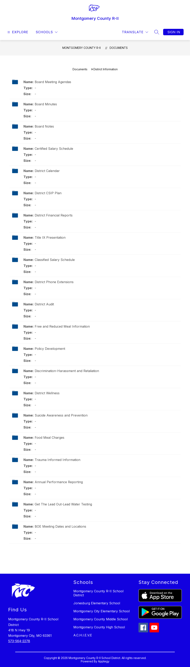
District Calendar (47, 171)
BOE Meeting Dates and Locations (60, 526)
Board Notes (44, 126)
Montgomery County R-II (81, 47)
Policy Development (50, 349)
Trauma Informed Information (57, 460)
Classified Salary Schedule (55, 260)
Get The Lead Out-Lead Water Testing (63, 504)
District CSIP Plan (48, 193)
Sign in (173, 32)
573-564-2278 (19, 641)
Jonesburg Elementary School (96, 603)
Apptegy (103, 661)
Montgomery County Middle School (100, 619)
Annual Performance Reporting (59, 482)
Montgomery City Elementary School (101, 611)
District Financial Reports (54, 215)
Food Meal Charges (49, 438)
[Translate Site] (135, 32)
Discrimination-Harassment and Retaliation (67, 371)
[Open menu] (17, 32)
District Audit (44, 304)
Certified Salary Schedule (54, 149)
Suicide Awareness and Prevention (61, 415)
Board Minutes (46, 104)
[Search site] (156, 32)
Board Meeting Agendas (53, 82)
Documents (119, 47)
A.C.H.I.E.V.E (82, 635)
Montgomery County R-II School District (98, 593)
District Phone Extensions (54, 282)
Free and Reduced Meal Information (62, 326)
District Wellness (47, 393)
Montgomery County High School (99, 627)
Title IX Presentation (50, 237)
